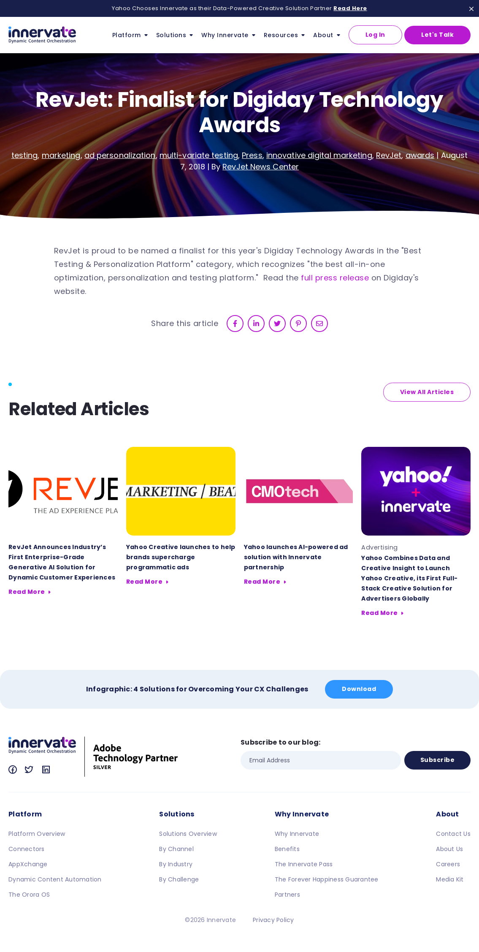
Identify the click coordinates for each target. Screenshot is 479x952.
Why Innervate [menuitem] (302, 814)
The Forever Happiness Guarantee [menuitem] (327, 879)
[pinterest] (298, 323)
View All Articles (427, 392)
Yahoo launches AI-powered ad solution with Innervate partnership (296, 557)
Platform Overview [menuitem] (36, 834)
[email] (319, 323)
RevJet (389, 155)
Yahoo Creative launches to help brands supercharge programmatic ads (180, 557)
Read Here (350, 8)
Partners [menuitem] (287, 894)
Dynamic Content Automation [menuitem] (55, 879)
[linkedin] (256, 323)
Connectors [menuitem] (26, 849)
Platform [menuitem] (25, 814)
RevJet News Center (260, 166)
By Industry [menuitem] (175, 864)
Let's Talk (437, 34)
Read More (26, 592)
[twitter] (277, 323)
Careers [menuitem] (448, 864)
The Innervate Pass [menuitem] (304, 864)
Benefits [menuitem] (287, 849)
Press (252, 155)
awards (420, 155)
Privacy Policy (273, 920)
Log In (375, 34)
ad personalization (120, 155)
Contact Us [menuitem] (453, 834)
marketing (61, 155)
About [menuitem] (447, 814)
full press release (335, 277)
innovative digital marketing (319, 155)
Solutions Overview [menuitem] (188, 834)
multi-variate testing (199, 155)
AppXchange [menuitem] (28, 864)
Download (359, 689)
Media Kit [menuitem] (449, 879)
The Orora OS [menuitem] (29, 894)
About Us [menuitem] (449, 849)
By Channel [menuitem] (176, 849)
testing (24, 155)
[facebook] (235, 323)
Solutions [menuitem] (176, 814)
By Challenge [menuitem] (179, 879)
